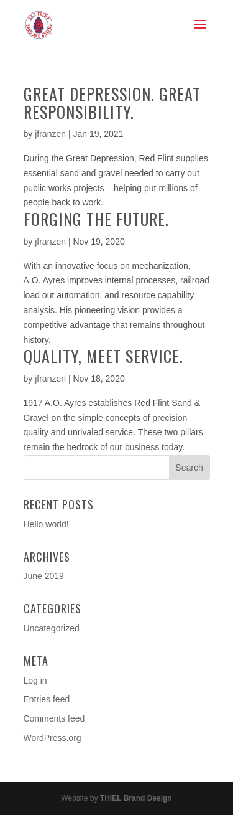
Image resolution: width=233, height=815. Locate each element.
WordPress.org (52, 738)
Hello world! (46, 524)
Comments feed (54, 718)
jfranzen (50, 134)
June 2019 (44, 576)
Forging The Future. (96, 219)
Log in (35, 680)
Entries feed (47, 699)
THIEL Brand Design (136, 798)
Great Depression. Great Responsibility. (112, 103)
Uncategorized (52, 628)
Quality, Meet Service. (103, 356)
